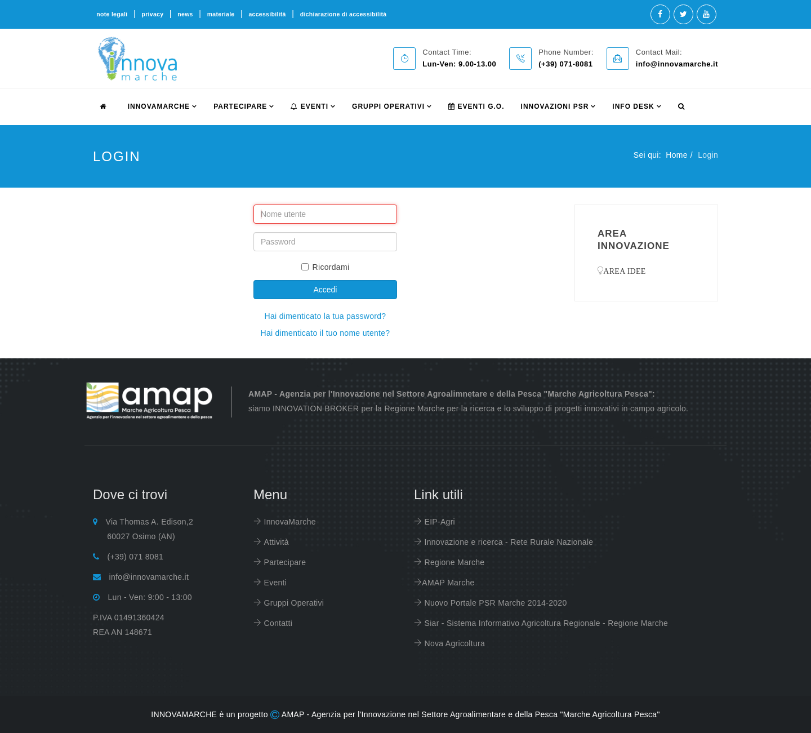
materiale (221, 14)
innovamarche (159, 106)
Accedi (325, 289)
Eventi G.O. (476, 106)
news (185, 14)
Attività (275, 542)
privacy (152, 14)
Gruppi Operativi (388, 106)
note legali (111, 14)
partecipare (240, 106)
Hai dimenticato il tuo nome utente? (325, 332)
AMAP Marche (448, 582)
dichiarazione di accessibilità (343, 14)
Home (677, 154)
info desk (633, 106)
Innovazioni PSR (555, 106)
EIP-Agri (438, 521)
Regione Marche (453, 562)
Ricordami (325, 267)
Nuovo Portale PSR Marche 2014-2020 (494, 602)
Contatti (276, 623)
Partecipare (283, 562)
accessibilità (267, 14)
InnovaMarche (288, 521)
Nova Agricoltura (453, 643)
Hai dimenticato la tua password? (325, 316)
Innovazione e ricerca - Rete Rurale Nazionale (507, 542)
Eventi (309, 106)
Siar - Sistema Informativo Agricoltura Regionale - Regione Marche (545, 623)
